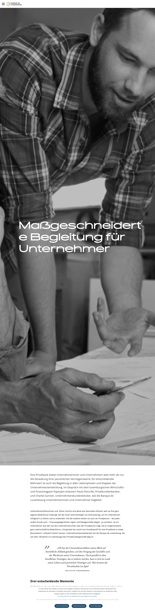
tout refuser (96, 606)
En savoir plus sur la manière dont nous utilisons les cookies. (77, 596)
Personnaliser (79, 606)
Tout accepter (62, 606)
